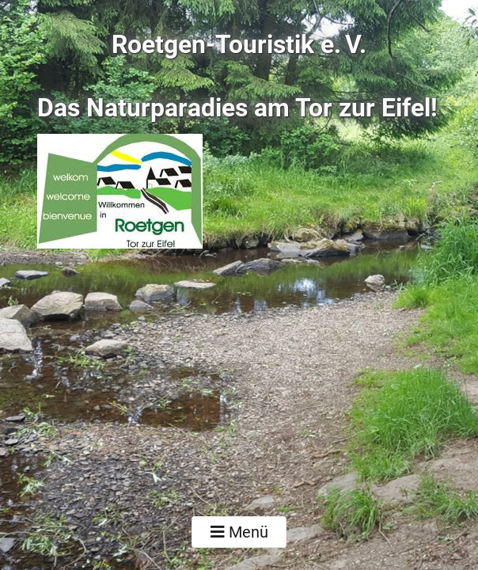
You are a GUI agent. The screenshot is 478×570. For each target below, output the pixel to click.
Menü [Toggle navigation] (239, 532)
